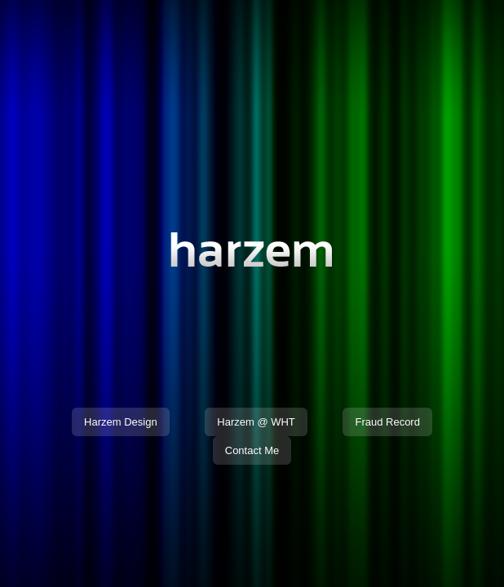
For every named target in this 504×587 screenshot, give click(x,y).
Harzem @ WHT (256, 422)
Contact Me (252, 450)
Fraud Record (387, 422)
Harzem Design (120, 422)
